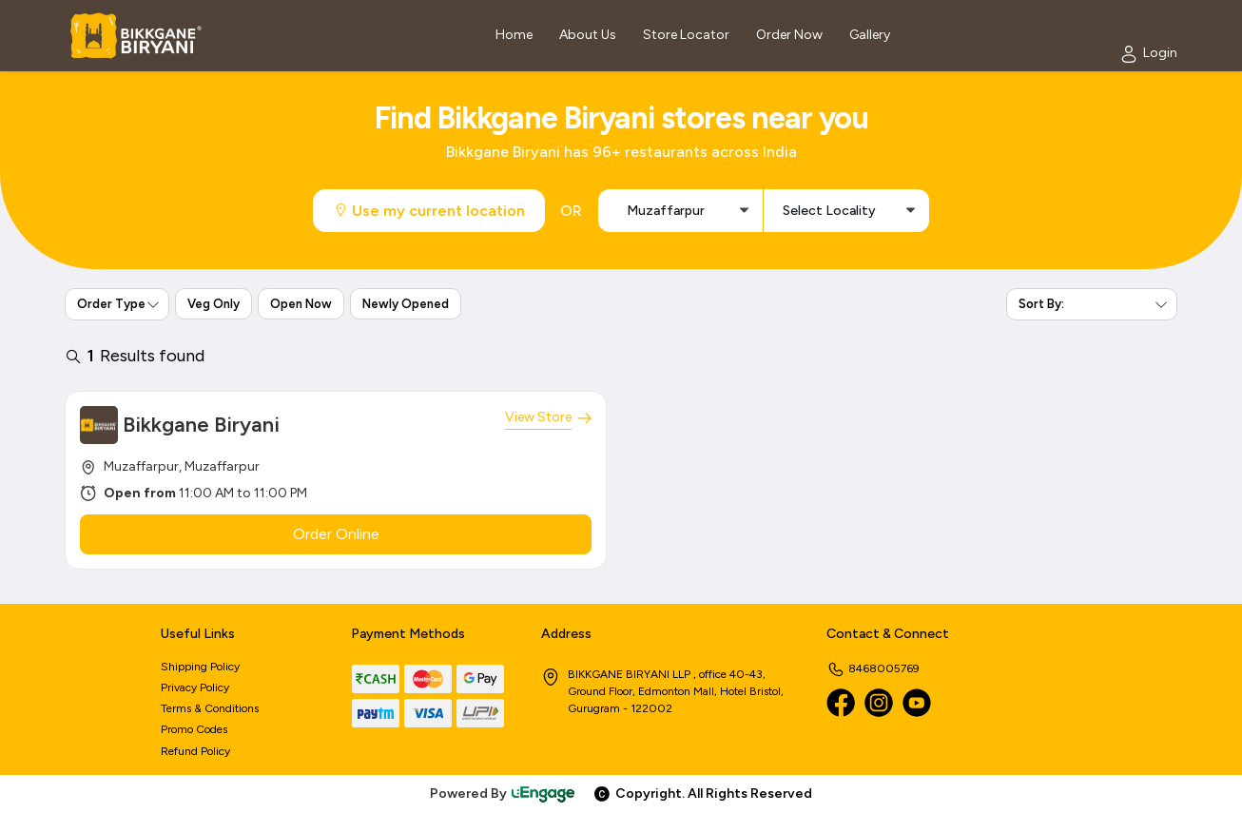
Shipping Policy (200, 666)
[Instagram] (878, 702)
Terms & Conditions (210, 708)
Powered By (503, 793)
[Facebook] (840, 702)
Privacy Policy (195, 687)
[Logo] (136, 35)
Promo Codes (194, 729)
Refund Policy (195, 751)
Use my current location (429, 211)
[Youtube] (916, 702)
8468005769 (873, 668)
